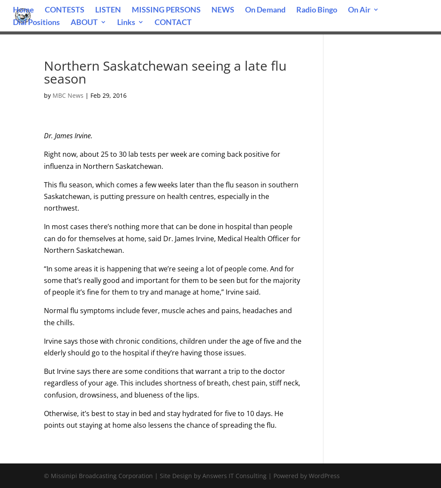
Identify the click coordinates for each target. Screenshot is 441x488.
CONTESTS (64, 10)
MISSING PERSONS (166, 10)
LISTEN (108, 10)
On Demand (265, 10)
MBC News (68, 95)
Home (23, 10)
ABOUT (84, 23)
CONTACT (173, 23)
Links (126, 23)
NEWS (222, 10)
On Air (359, 10)
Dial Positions (36, 23)
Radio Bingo (316, 10)
